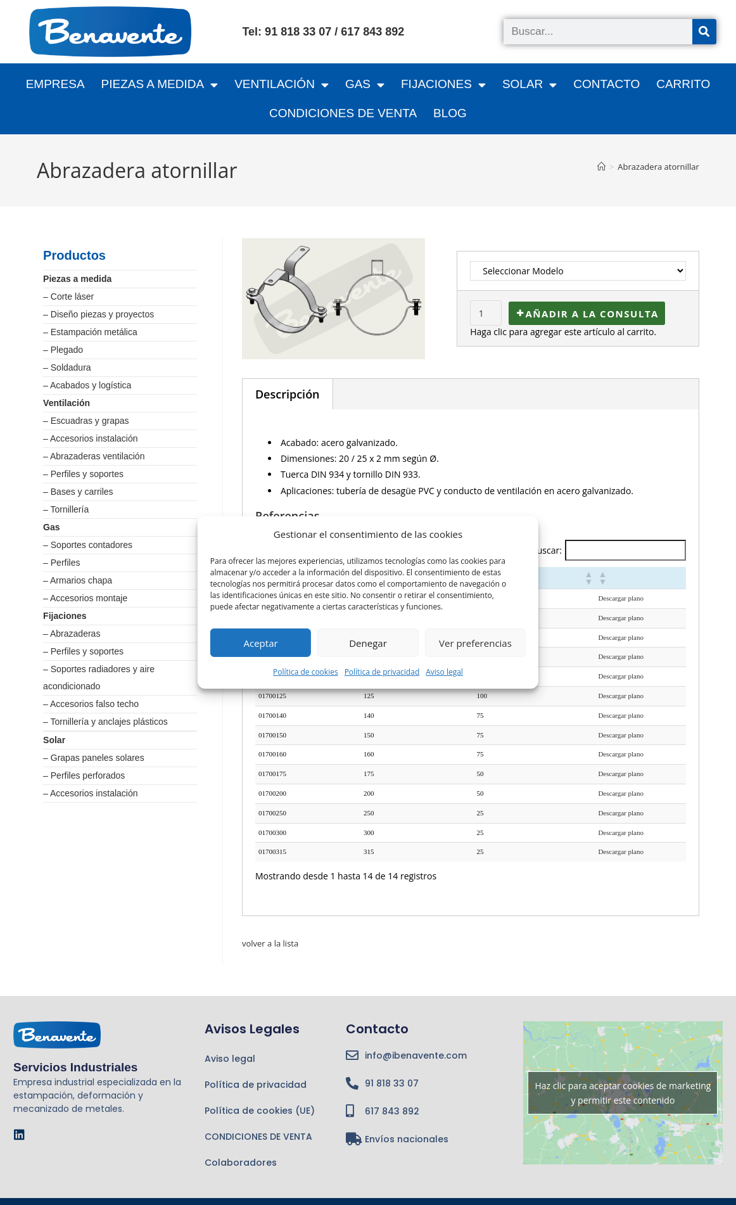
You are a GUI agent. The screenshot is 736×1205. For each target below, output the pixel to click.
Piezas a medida (77, 279)
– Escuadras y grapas (86, 421)
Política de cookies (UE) (260, 1110)
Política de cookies (305, 671)
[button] (588, 577)
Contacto (606, 84)
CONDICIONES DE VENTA (343, 113)
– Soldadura (67, 367)
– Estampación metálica (90, 332)
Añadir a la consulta (592, 313)
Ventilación (66, 403)
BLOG (450, 113)
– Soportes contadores (87, 545)
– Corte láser (68, 296)
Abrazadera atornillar (658, 166)
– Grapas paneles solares (93, 758)
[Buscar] (704, 31)
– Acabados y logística (87, 385)
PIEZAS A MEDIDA (160, 84)
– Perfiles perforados (84, 775)
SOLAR (529, 84)
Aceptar (261, 642)
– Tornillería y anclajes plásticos (105, 722)
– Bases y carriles (78, 492)
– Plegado (63, 350)
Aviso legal (444, 671)
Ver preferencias (475, 642)
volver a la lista (272, 943)
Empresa (55, 84)
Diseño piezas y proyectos (102, 314)
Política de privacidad (382, 671)
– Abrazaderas (71, 633)
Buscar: (546, 550)
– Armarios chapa (77, 580)
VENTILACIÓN (281, 84)
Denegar (368, 642)
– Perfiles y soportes (83, 474)
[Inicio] (601, 166)
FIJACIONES (443, 84)
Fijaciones (64, 616)
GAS (364, 84)
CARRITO (683, 84)
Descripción (287, 394)
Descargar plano (621, 598)
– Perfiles (61, 563)
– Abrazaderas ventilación (93, 456)
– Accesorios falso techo (91, 704)
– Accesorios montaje (85, 598)
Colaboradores (241, 1162)
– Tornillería (66, 509)
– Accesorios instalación (90, 438)
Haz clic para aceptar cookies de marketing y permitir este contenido (623, 1093)
